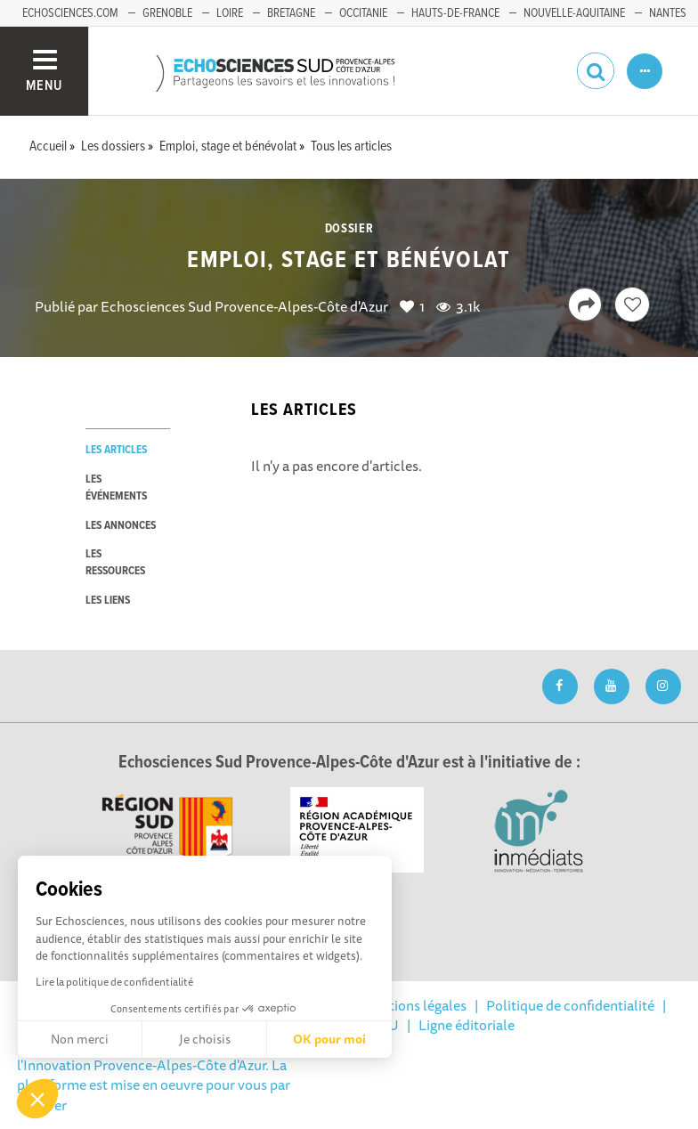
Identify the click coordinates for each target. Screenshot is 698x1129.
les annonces (120, 525)
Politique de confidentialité (570, 1005)
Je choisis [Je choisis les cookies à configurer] (205, 1039)
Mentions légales (414, 1005)
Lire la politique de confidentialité (114, 981)
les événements (116, 488)
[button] (37, 1098)
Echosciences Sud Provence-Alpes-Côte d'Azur (244, 306)
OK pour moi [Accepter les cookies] (329, 1039)
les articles (116, 450)
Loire (229, 13)
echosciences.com (70, 13)
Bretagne (291, 13)
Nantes (667, 13)
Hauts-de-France (455, 13)
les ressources (115, 563)
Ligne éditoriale (466, 1024)
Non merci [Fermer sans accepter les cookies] (80, 1039)
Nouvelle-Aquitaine (574, 13)
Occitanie (363, 13)
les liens (107, 600)
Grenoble (167, 13)
